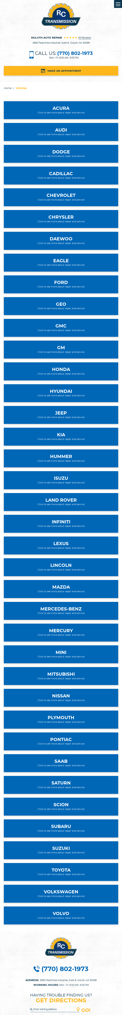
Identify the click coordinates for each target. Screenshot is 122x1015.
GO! (85, 1010)
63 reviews (84, 37)
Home (8, 88)
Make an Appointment (64, 71)
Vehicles (21, 88)
